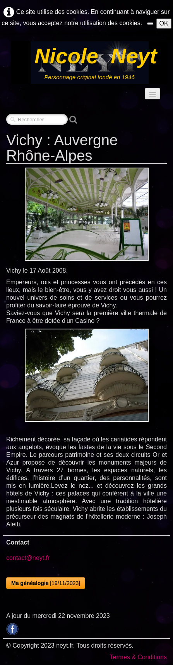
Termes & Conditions (138, 657)
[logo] (89, 62)
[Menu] (152, 93)
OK (163, 23)
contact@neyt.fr (28, 558)
